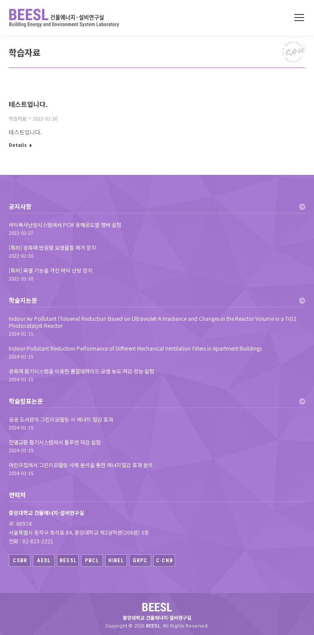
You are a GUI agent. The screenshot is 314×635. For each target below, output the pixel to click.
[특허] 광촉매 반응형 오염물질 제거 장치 (52, 247)
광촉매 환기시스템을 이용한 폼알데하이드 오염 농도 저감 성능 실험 (81, 371)
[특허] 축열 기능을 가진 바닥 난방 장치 (50, 270)
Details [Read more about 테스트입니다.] (18, 145)
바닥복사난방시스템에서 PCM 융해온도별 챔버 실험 (65, 224)
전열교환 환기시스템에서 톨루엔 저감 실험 (55, 442)
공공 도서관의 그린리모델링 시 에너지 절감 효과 (61, 419)
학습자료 (17, 118)
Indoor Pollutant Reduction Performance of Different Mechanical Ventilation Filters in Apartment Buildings (135, 348)
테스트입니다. (28, 104)
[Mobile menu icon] (299, 17)
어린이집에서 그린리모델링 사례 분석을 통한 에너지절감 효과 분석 (81, 464)
